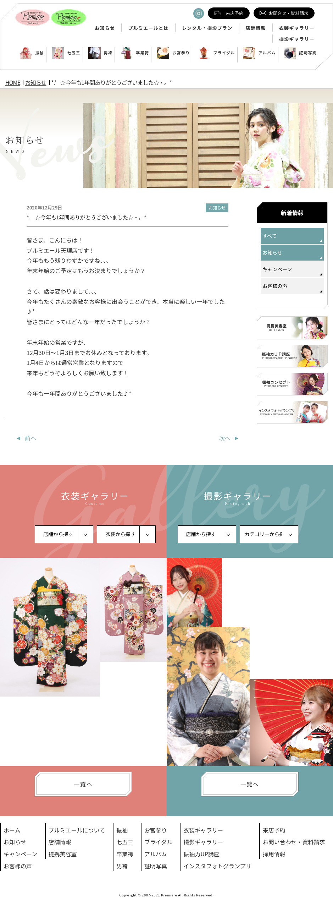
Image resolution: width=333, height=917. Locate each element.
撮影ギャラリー (297, 39)
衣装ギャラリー (297, 28)
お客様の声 (274, 285)
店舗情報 (256, 28)
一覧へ (83, 784)
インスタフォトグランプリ (217, 866)
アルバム (259, 53)
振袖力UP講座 (201, 854)
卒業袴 (134, 53)
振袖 (32, 53)
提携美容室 (63, 854)
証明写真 (300, 53)
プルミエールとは (148, 28)
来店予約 (274, 830)
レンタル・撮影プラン (207, 28)
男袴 (100, 53)
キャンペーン (277, 269)
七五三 (66, 53)
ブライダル (216, 53)
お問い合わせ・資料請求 (294, 841)
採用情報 (274, 854)
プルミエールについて (77, 830)
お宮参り (173, 53)
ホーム (12, 830)
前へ (30, 438)
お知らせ (105, 28)
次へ (225, 438)
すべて (269, 235)
